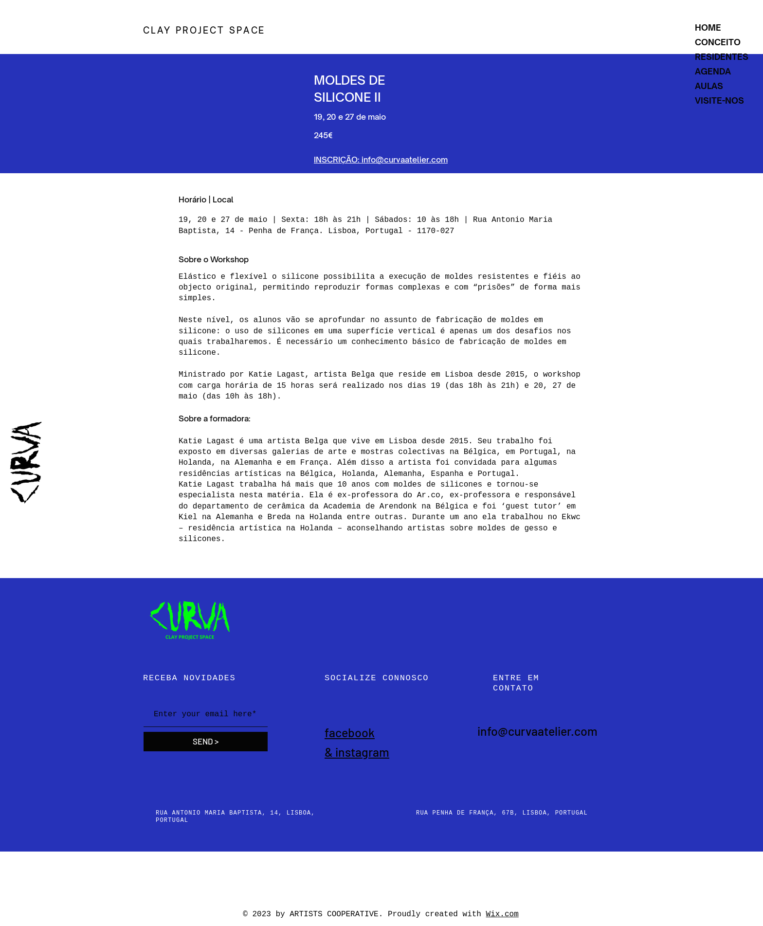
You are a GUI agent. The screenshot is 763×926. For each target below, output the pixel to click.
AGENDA (713, 71)
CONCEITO (718, 42)
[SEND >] (206, 741)
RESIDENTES (721, 57)
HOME (708, 27)
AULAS (709, 86)
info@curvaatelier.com (537, 731)
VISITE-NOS (719, 100)
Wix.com (502, 914)
